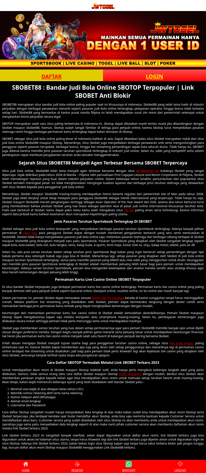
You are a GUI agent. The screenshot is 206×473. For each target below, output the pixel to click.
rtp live (129, 210)
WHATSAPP (128, 466)
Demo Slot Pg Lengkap (108, 298)
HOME (26, 466)
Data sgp (30, 233)
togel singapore (130, 374)
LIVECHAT (180, 466)
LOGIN (154, 76)
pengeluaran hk (147, 171)
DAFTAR (51, 76)
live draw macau (182, 343)
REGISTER (77, 466)
